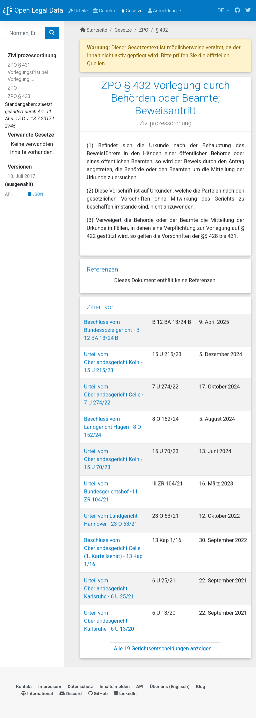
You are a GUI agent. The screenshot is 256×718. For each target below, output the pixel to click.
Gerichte (104, 10)
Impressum (49, 686)
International (37, 693)
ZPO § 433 (19, 96)
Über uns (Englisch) (170, 686)
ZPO (12, 88)
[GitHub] (237, 10)
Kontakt (24, 686)
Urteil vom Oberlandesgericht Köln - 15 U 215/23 (113, 362)
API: (9, 194)
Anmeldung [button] (163, 10)
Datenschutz (80, 686)
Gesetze (132, 10)
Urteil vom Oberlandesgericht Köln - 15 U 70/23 (113, 459)
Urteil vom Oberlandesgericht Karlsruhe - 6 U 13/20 (109, 621)
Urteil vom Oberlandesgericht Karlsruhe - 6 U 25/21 (109, 588)
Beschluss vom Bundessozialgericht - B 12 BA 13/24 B (112, 330)
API (139, 686)
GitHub (98, 693)
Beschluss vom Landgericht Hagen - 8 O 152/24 (112, 427)
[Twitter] (248, 10)
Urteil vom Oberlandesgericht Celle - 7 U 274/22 (113, 394)
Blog (200, 686)
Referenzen (102, 269)
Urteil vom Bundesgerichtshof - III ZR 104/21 (110, 491)
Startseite (97, 30)
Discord (70, 693)
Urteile (78, 10)
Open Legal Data (33, 11)
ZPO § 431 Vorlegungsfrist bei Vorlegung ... (28, 72)
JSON (35, 194)
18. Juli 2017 (21, 176)
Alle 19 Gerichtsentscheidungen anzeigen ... (165, 648)
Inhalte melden (115, 686)
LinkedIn (125, 693)
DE (221, 10)
